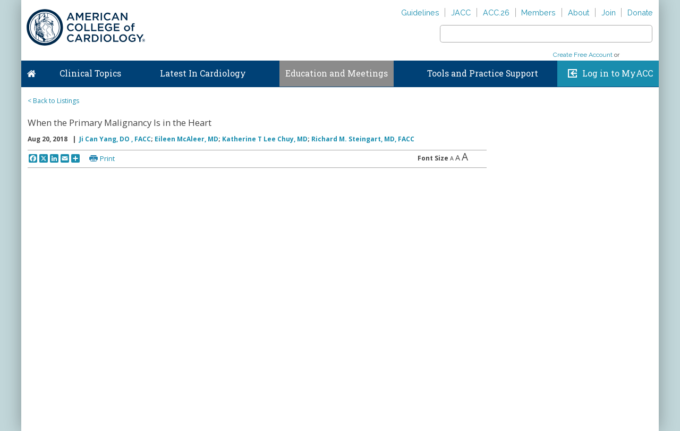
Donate (640, 12)
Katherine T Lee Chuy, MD (265, 138)
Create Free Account (583, 54)
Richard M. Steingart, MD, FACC (362, 138)
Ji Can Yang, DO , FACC (115, 138)
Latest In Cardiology (203, 73)
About (578, 12)
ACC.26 (496, 12)
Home (31, 71)
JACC (461, 12)
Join (608, 12)
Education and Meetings (336, 73)
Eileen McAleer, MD (186, 138)
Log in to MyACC (617, 73)
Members (538, 12)
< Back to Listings (53, 100)
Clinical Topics (90, 73)
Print (107, 158)
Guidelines (420, 12)
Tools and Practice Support (482, 73)
